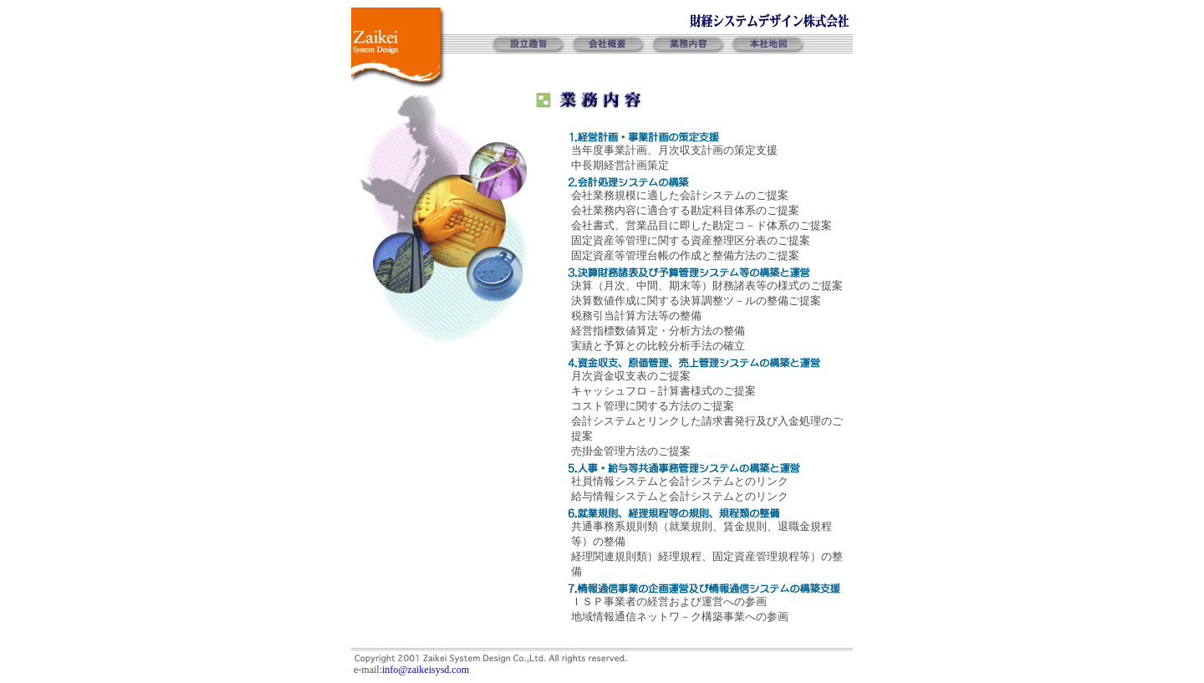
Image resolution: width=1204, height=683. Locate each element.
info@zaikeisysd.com (425, 669)
